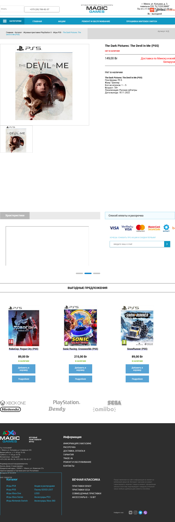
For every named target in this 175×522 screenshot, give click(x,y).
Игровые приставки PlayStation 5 (37, 32)
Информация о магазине (77, 443)
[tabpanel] (78, 245)
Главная (37, 21)
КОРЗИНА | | (165, 10)
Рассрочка (69, 447)
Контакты (68, 466)
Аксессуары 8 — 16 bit (84, 497)
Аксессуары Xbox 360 (44, 501)
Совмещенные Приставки (86, 493)
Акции (61, 21)
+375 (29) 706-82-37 (39, 9)
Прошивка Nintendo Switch (141, 21)
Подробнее (23, 378)
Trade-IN (68, 458)
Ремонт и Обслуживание (96, 21)
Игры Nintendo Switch (17, 501)
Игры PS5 (57, 32)
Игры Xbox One (13, 493)
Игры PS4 (11, 486)
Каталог (18, 32)
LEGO (37, 493)
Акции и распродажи (44, 486)
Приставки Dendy (81, 486)
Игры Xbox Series (14, 497)
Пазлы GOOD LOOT (43, 489)
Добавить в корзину (23, 368)
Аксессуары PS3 (42, 497)
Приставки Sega (81, 490)
